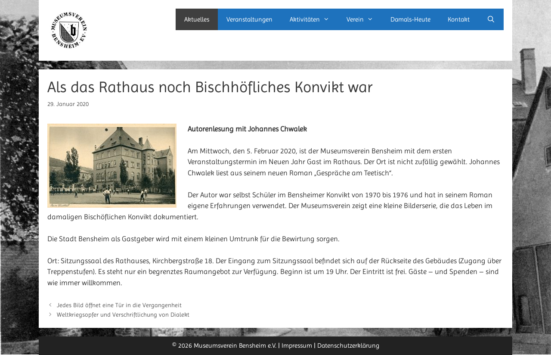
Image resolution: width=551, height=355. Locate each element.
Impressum (297, 345)
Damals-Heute (410, 19)
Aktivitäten (314, 19)
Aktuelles (196, 19)
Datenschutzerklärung (348, 345)
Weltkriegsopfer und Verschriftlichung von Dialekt (123, 314)
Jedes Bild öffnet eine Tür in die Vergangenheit (119, 305)
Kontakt (459, 19)
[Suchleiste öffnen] (491, 19)
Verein (364, 19)
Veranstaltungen (249, 19)
